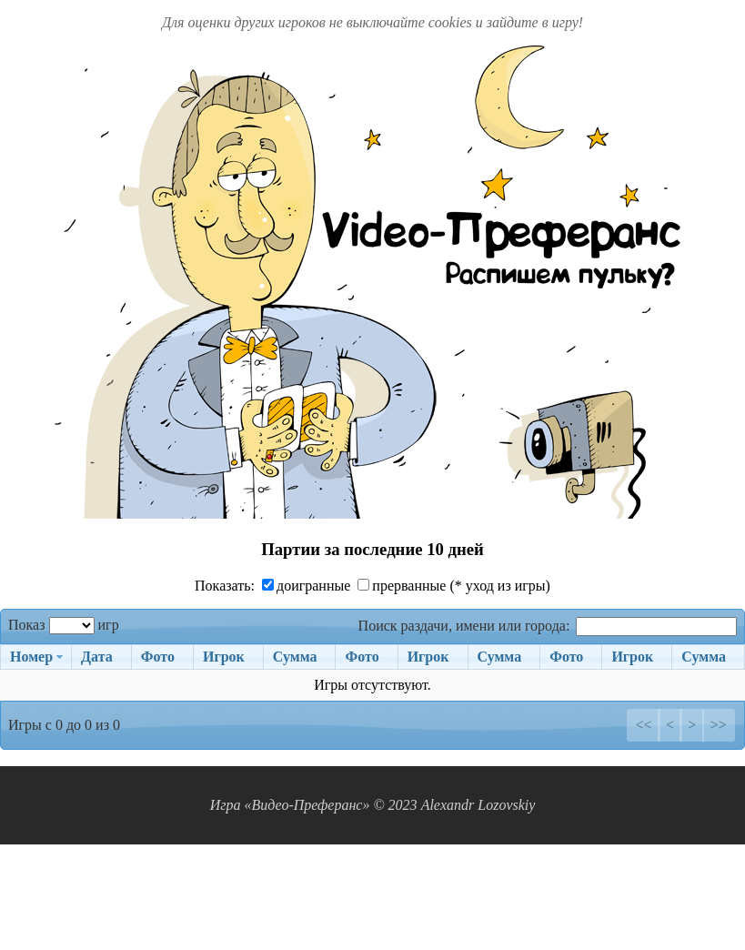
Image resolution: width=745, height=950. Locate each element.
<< (643, 725)
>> (718, 725)
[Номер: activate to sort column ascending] (35, 657)
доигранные (306, 585)
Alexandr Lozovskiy (478, 805)
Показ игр (63, 624)
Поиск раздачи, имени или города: (547, 625)
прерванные (401, 585)
